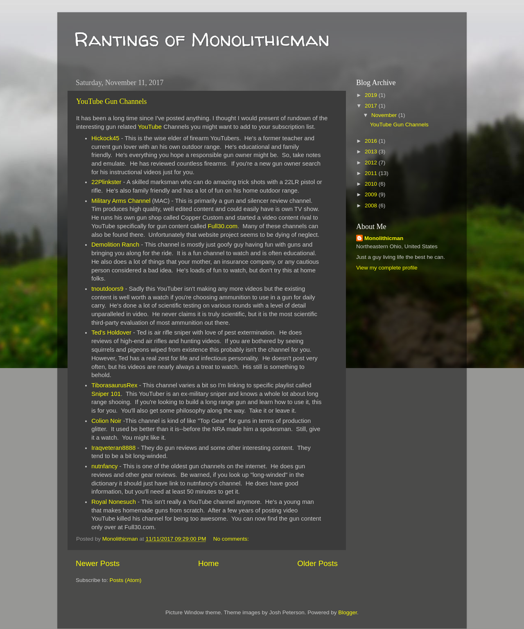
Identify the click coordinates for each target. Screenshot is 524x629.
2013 (372, 151)
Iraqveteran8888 (113, 448)
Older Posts (317, 563)
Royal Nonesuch (113, 502)
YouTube (150, 127)
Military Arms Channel (120, 201)
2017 (372, 106)
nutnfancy (104, 466)
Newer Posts (98, 563)
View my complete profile (387, 268)
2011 (372, 173)
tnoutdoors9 (107, 288)
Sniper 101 (106, 394)
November (384, 115)
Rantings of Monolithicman (202, 38)
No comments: (232, 539)
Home (208, 563)
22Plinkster (106, 182)
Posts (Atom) (126, 580)
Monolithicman (383, 238)
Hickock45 (105, 138)
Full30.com (223, 226)
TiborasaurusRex (114, 385)
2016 (372, 141)
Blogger (347, 612)
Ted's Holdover (111, 332)
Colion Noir (106, 421)
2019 (372, 95)
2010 (372, 184)
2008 (372, 205)
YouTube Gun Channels (111, 101)
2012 (372, 162)
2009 (372, 194)
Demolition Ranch (115, 244)
